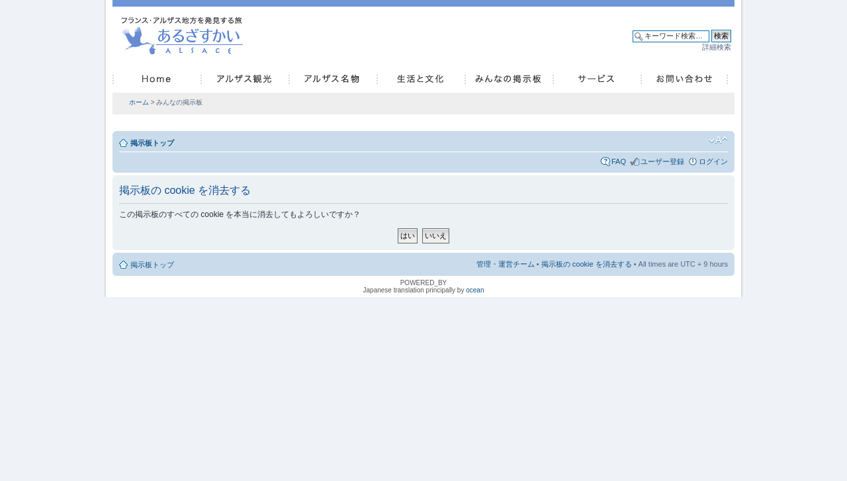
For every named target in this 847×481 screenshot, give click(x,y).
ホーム (139, 102)
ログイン (713, 161)
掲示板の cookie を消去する (586, 264)
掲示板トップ (152, 143)
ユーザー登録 (662, 161)
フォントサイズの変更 (718, 140)
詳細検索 (716, 47)
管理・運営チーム (505, 264)
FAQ (618, 161)
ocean (475, 290)
